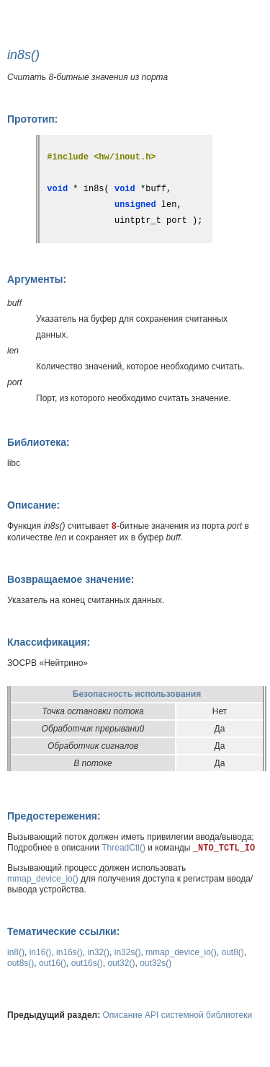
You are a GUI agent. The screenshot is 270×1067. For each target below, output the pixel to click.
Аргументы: (36, 279)
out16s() (87, 963)
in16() (41, 952)
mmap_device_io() (42, 879)
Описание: (33, 505)
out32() (121, 963)
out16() (52, 963)
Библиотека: (38, 442)
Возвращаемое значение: (70, 579)
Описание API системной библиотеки (178, 1015)
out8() (233, 952)
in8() (15, 952)
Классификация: (48, 642)
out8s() (20, 963)
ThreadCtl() (123, 848)
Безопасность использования (137, 694)
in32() (98, 952)
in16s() (69, 952)
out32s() (155, 963)
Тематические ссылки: (63, 931)
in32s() (127, 952)
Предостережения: (54, 816)
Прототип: (32, 119)
